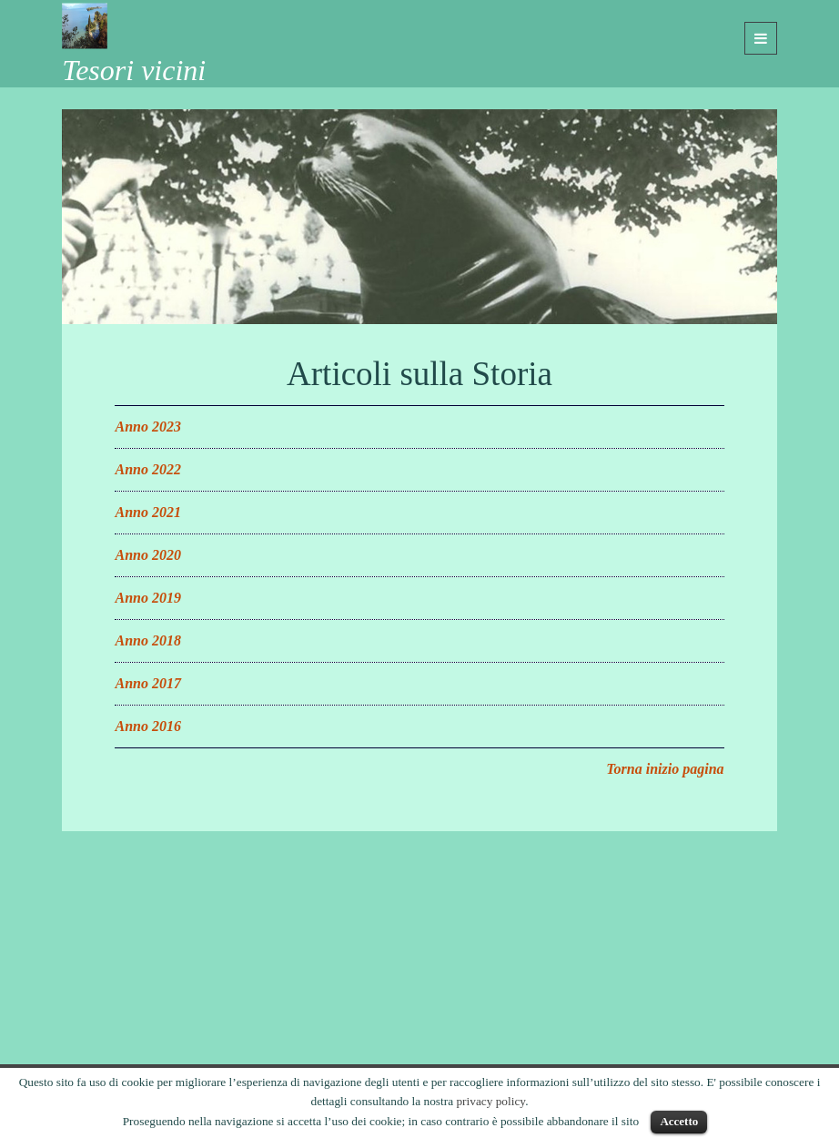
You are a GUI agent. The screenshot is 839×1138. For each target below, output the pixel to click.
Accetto (679, 1121)
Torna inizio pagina (664, 769)
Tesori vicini (134, 70)
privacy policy (490, 1101)
